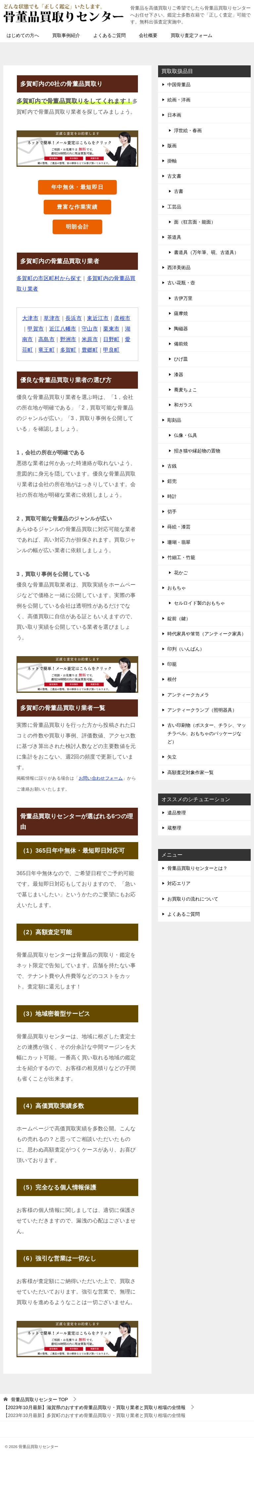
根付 (172, 679)
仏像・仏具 (185, 435)
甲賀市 (35, 329)
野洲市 (68, 339)
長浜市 (73, 318)
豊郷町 (90, 350)
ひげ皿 (181, 359)
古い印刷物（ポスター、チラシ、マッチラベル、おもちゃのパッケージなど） (206, 733)
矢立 (172, 757)
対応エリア (178, 883)
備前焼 (181, 343)
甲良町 (112, 350)
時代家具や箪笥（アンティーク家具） (206, 633)
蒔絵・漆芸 (178, 526)
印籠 (172, 664)
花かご (181, 572)
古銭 (172, 466)
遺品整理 (176, 812)
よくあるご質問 (109, 35)
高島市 (46, 339)
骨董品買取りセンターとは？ (197, 868)
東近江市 (98, 318)
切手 (172, 511)
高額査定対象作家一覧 (190, 772)
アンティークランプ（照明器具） (202, 710)
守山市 (90, 329)
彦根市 (122, 318)
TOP (39, 1399)
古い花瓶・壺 (181, 282)
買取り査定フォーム (191, 35)
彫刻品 (174, 420)
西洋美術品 (178, 267)
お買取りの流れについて (192, 899)
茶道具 (174, 237)
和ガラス (183, 404)
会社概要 (148, 35)
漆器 (178, 374)
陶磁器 (181, 328)
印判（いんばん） (185, 649)
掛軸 (172, 160)
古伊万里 (183, 298)
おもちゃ (176, 587)
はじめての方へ (23, 35)
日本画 (174, 115)
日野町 (112, 339)
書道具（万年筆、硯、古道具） (206, 252)
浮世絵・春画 (188, 130)
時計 (172, 496)
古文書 (174, 176)
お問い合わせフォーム (101, 778)
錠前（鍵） (178, 618)
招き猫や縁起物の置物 (197, 450)
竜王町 (46, 350)
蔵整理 (174, 828)
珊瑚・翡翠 (178, 542)
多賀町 (68, 350)
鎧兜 (172, 481)
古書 (178, 191)
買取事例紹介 (66, 35)
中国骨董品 (178, 84)
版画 (172, 145)
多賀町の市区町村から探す (49, 278)
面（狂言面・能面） (195, 222)
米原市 (90, 339)
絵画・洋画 (178, 99)
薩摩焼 (181, 313)
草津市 (52, 318)
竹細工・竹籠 (181, 557)
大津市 (30, 318)
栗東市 (112, 329)
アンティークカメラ (188, 694)
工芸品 (174, 206)
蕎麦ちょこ (185, 389)
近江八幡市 (62, 329)
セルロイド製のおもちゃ (199, 603)
